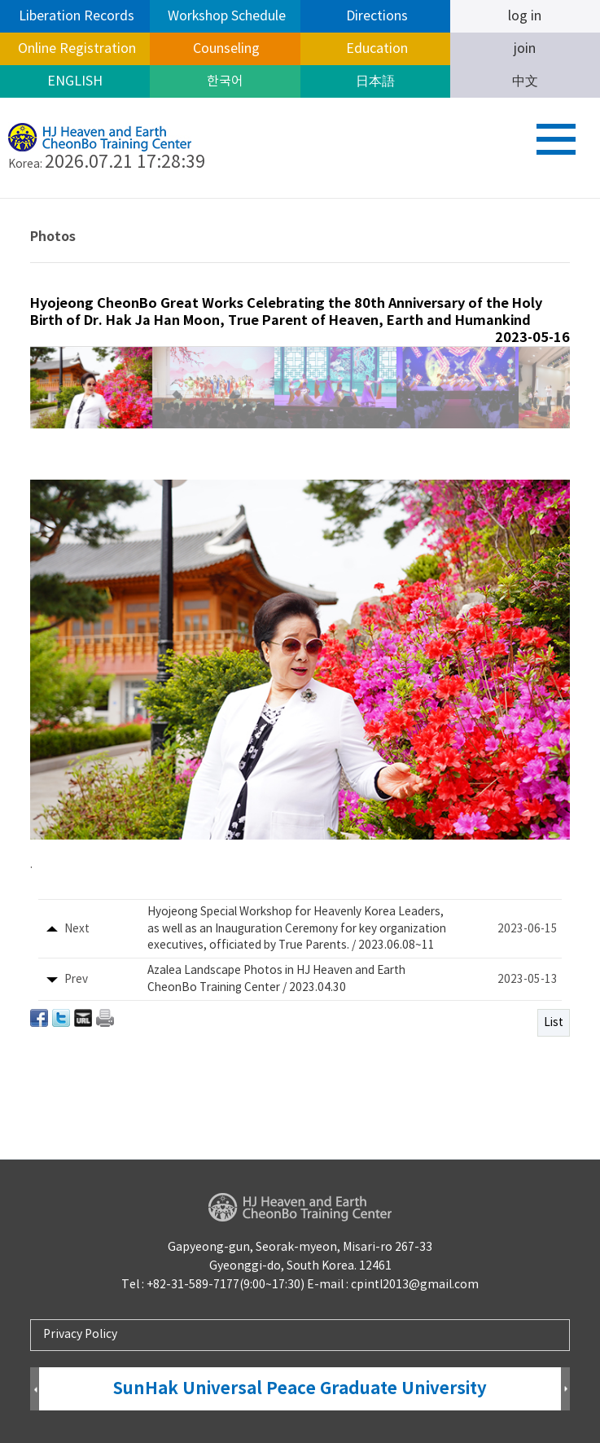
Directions (375, 16)
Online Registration (75, 49)
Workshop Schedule (225, 16)
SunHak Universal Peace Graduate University (300, 1389)
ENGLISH (75, 81)
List (553, 1022)
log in (524, 16)
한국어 (225, 81)
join (525, 49)
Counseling (225, 49)
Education (375, 49)
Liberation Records (74, 16)
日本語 (375, 81)
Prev (34, 1389)
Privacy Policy (80, 1334)
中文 (525, 81)
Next (565, 1389)
